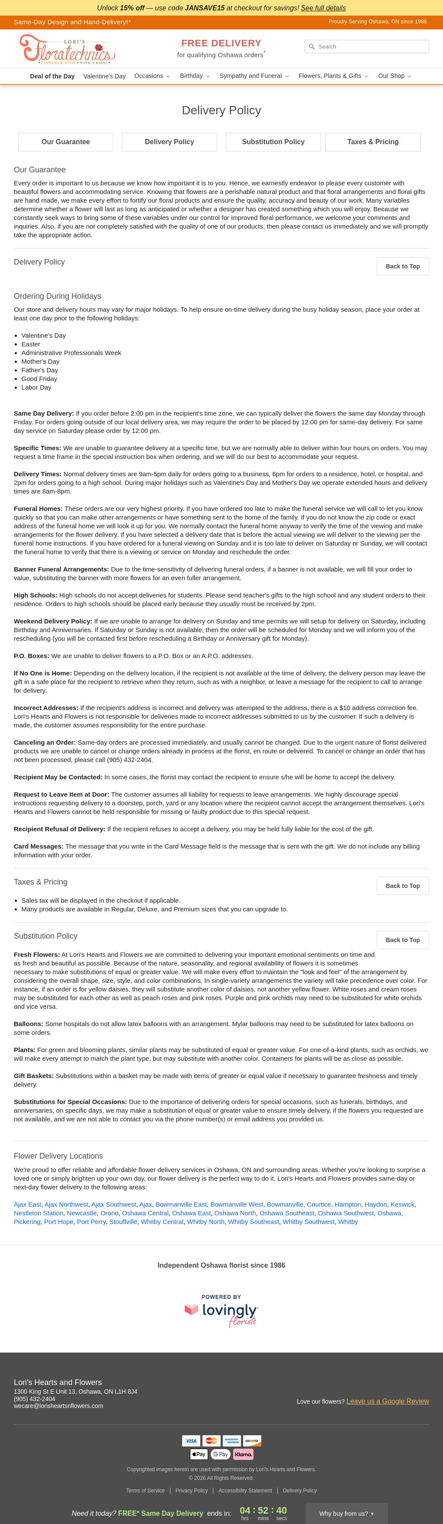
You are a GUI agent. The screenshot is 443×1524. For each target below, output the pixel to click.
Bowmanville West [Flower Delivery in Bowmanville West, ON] (236, 1204)
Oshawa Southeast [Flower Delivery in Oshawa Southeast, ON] (287, 1213)
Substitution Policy (273, 141)
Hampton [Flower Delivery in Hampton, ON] (348, 1204)
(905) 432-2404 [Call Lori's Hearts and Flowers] (34, 1398)
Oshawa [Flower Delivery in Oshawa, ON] (389, 1213)
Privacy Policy (192, 1490)
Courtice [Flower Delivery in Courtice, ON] (319, 1204)
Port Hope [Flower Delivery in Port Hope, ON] (59, 1221)
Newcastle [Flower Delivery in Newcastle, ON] (82, 1213)
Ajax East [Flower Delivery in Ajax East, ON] (27, 1204)
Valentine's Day (104, 76)
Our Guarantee (66, 141)
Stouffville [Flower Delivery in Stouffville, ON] (123, 1221)
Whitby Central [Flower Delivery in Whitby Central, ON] (162, 1221)
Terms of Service (145, 1490)
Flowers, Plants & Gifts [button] (334, 76)
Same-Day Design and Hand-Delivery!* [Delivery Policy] (72, 22)
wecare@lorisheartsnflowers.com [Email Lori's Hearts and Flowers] (58, 1405)
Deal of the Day (52, 76)
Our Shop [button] (395, 76)
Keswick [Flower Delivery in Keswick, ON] (402, 1204)
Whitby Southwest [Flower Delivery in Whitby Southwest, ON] (308, 1221)
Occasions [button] (153, 76)
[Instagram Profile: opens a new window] (385, 1384)
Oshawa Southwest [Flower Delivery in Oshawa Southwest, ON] (346, 1213)
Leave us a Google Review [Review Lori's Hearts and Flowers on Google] (388, 1401)
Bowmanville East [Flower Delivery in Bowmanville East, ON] (181, 1204)
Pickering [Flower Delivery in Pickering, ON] (27, 1221)
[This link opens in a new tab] (221, 1311)
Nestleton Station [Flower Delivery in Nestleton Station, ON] (38, 1213)
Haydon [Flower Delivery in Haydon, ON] (376, 1204)
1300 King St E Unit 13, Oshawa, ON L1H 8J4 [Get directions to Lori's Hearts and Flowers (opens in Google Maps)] (76, 1391)
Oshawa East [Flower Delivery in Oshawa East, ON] (191, 1213)
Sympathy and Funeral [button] (255, 76)
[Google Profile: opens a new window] (423, 1384)
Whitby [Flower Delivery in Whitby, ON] (348, 1221)
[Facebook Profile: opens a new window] (404, 1384)
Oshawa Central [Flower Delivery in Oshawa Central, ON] (145, 1213)
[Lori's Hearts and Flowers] (76, 48)
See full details (323, 8)
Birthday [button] (195, 76)
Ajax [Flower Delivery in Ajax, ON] (145, 1204)
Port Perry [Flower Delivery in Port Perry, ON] (91, 1221)
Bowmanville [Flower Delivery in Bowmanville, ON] (285, 1204)
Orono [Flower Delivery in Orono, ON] (109, 1213)
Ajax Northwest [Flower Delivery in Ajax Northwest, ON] (66, 1204)
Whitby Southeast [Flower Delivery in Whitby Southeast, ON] (253, 1221)
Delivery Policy (169, 141)
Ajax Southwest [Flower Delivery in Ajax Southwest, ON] (113, 1204)
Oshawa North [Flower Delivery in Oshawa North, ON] (235, 1213)
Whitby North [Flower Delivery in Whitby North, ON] (206, 1221)
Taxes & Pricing (373, 141)
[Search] (367, 46)
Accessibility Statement (245, 1490)
